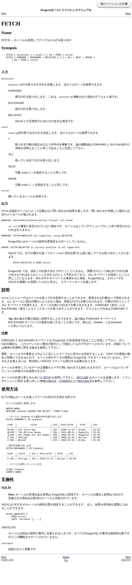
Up (66, 582)
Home (66, 578)
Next (128, 13)
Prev (3, 13)
